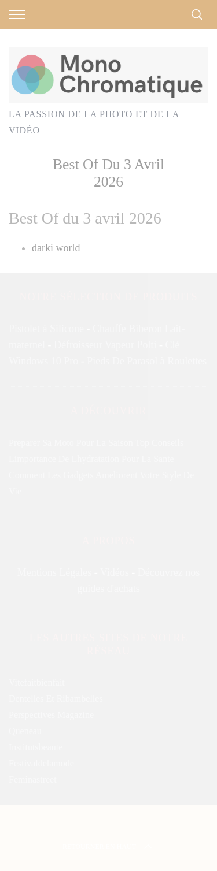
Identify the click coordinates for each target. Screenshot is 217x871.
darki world (56, 248)
